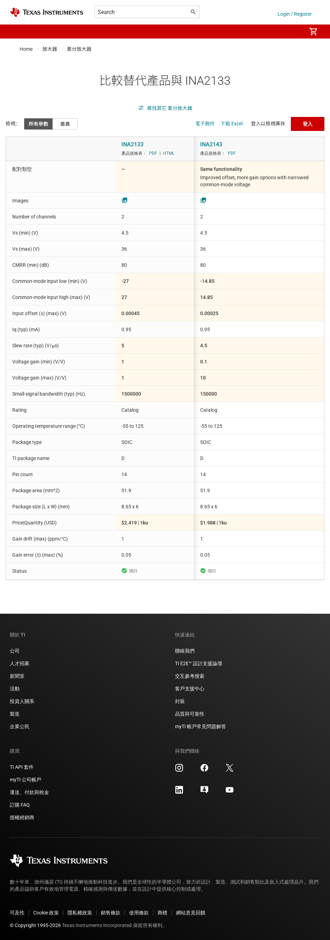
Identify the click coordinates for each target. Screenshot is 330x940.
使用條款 (139, 912)
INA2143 (211, 144)
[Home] (46, 12)
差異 (65, 124)
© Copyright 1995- (35, 925)
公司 (15, 651)
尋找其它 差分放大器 (165, 108)
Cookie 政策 (46, 912)
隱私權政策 (80, 912)
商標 (162, 912)
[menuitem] (293, 32)
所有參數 (38, 124)
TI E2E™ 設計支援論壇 (198, 663)
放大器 (49, 49)
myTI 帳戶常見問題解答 (200, 726)
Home (26, 49)
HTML (168, 153)
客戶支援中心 (189, 688)
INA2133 (132, 144)
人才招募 (19, 663)
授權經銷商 (22, 817)
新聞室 (17, 676)
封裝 (180, 701)
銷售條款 (110, 912)
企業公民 (19, 726)
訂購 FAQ (20, 805)
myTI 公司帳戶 (25, 779)
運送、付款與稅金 (29, 792)
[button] (17, 32)
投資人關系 (22, 701)
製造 (15, 714)
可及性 (17, 912)
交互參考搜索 (189, 676)
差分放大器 (79, 49)
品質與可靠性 (189, 714)
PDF (153, 153)
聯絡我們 (185, 651)
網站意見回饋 (190, 912)
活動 (15, 688)
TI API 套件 (22, 767)
